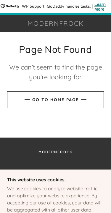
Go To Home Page (55, 99)
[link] (55, 23)
